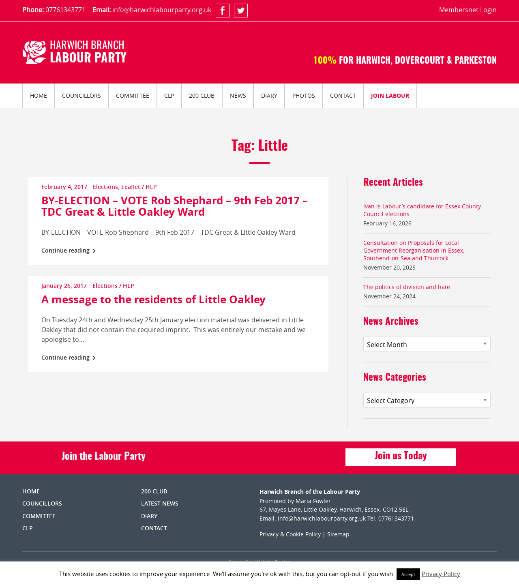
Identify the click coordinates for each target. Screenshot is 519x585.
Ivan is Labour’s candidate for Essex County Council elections (422, 210)
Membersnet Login (468, 9)
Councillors (81, 95)
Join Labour (390, 95)
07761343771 (65, 9)
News (238, 95)
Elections (105, 187)
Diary (269, 95)
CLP (169, 95)
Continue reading (68, 250)
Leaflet (130, 187)
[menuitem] (38, 96)
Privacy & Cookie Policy (290, 534)
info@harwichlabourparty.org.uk (161, 9)
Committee (132, 95)
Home (38, 95)
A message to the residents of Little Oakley (153, 299)
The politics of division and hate (406, 287)
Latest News (159, 503)
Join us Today (401, 456)
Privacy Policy (441, 574)
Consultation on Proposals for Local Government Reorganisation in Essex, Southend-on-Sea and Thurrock (413, 250)
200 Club (201, 95)
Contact (343, 95)
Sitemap (338, 534)
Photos (303, 95)
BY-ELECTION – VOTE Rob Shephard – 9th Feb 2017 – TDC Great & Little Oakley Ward (174, 206)
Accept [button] (408, 574)
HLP (151, 187)
